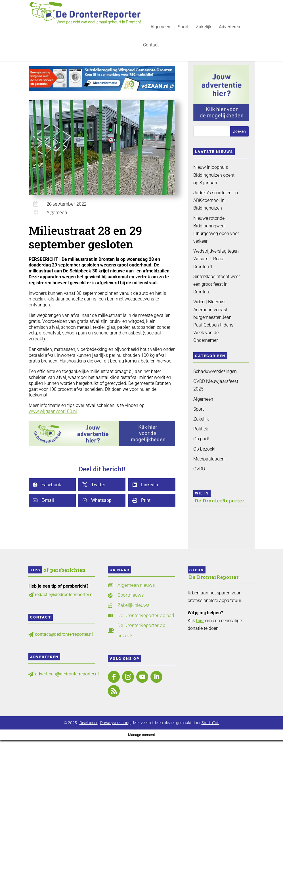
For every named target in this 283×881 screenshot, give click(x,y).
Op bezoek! (204, 449)
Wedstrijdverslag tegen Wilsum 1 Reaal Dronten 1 (216, 258)
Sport (183, 27)
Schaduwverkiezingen (215, 371)
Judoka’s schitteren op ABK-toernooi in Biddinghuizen (215, 200)
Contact (151, 45)
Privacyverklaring (115, 722)
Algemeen (160, 27)
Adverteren (229, 27)
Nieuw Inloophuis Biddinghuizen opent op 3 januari (213, 175)
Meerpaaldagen (209, 459)
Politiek (200, 429)
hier (200, 620)
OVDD (199, 469)
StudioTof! (210, 722)
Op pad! (201, 438)
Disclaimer (88, 722)
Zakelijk (203, 27)
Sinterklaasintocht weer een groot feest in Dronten (216, 284)
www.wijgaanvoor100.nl (53, 411)
